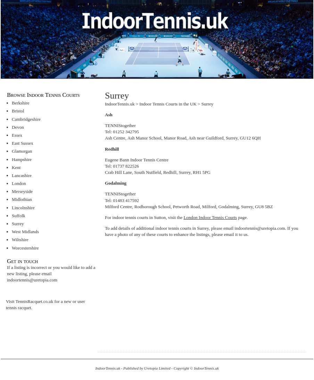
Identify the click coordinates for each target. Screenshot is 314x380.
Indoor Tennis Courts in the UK (168, 104)
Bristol (18, 110)
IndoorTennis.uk (119, 104)
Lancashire (22, 175)
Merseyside (22, 191)
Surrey (18, 223)
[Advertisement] (163, 291)
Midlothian (22, 199)
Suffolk (18, 215)
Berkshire (21, 102)
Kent (16, 167)
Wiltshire (20, 239)
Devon (18, 127)
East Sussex (22, 143)
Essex (17, 135)
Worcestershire (25, 248)
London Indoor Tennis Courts (210, 217)
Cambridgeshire (26, 119)
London (19, 183)
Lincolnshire (23, 207)
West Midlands (25, 231)
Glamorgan (22, 151)
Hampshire (22, 159)
